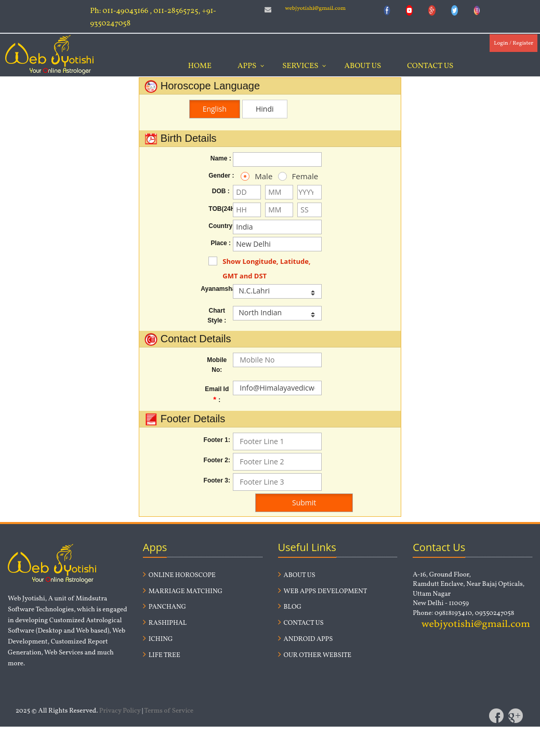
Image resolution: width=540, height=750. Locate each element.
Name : (220, 158)
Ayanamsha (217, 288)
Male (251, 176)
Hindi (265, 109)
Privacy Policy (120, 711)
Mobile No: (217, 364)
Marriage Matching (182, 591)
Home (200, 66)
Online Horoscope (179, 575)
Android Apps (305, 639)
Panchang (164, 607)
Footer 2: (217, 460)
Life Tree (161, 655)
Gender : (220, 175)
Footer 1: (217, 440)
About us (296, 575)
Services (300, 66)
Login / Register (513, 43)
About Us (362, 66)
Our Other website (315, 655)
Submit (304, 502)
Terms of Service (169, 711)
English (215, 109)
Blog (289, 607)
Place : (220, 243)
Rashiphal (165, 623)
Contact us (301, 623)
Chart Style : (216, 315)
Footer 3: (217, 480)
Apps (247, 66)
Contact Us (430, 66)
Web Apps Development (322, 591)
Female (288, 176)
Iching (158, 639)
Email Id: (217, 394)
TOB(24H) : (220, 208)
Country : (220, 226)
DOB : (221, 191)
